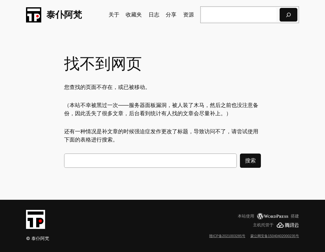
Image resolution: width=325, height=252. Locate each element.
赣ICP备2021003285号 (227, 236)
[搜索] (288, 15)
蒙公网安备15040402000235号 (274, 236)
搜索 (250, 160)
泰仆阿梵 (64, 14)
